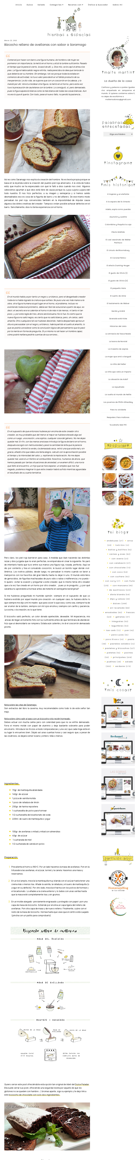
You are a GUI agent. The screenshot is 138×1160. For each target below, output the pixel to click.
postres (128, 652)
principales (119, 657)
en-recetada (117, 608)
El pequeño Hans (118, 288)
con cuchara (117, 576)
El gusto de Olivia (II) (118, 280)
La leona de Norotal (118, 341)
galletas (120, 617)
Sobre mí (117, 5)
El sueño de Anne (118, 296)
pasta (131, 639)
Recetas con (75, 5)
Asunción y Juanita (118, 217)
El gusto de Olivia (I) (118, 273)
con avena (117, 558)
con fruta (129, 581)
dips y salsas (117, 599)
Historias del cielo (118, 326)
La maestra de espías (118, 349)
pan (127, 630)
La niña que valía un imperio (118, 371)
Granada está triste (118, 318)
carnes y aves (117, 554)
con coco (117, 572)
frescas (130, 612)
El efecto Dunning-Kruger (118, 265)
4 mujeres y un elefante (118, 194)
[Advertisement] (43, 761)
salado (129, 661)
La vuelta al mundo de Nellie (118, 394)
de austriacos (117, 590)
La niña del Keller (118, 364)
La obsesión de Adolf (118, 379)
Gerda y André (118, 311)
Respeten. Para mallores (118, 417)
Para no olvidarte (118, 409)
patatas (111, 652)
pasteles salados (120, 643)
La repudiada (118, 387)
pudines (111, 661)
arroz (130, 540)
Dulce (30, 5)
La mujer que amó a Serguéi (118, 356)
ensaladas (111, 612)
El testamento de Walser (118, 303)
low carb (111, 630)
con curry (110, 581)
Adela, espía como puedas (118, 209)
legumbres (117, 626)
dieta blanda (117, 594)
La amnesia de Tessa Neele (118, 333)
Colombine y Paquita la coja (118, 224)
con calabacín (117, 563)
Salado (41, 5)
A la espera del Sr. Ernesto (118, 201)
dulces (117, 603)
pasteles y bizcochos (117, 648)
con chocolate (117, 567)
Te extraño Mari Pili (118, 425)
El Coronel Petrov (118, 258)
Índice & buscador (98, 5)
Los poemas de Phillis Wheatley (118, 402)
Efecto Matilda (118, 232)
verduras (120, 666)
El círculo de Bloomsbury (118, 250)
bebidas (120, 545)
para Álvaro (112, 639)
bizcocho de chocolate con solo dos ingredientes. (34, 1094)
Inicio (19, 5)
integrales (117, 621)
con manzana (120, 585)
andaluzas (112, 540)
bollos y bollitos (117, 549)
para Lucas (117, 634)
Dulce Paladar (82, 1084)
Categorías (56, 5)
